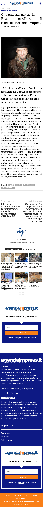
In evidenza (12, 10)
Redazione (6, 26)
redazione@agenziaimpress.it (21, 388)
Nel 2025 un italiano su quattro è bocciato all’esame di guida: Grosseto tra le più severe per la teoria (21, 285)
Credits (26, 504)
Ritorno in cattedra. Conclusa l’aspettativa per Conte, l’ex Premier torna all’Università (10, 210)
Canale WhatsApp (21, 498)
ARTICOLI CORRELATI (13, 249)
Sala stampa (6, 440)
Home (2, 8)
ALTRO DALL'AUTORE (29, 249)
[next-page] (23, 293)
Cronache (4, 10)
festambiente (8, 188)
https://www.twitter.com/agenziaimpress (22, 242)
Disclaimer (33, 495)
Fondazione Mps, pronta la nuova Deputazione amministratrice (34, 285)
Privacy (8, 495)
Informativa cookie (20, 495)
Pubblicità (6, 436)
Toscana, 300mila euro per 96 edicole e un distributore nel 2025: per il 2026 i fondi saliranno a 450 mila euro (7, 286)
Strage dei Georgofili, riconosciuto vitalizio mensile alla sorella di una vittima (35, 265)
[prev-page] (20, 293)
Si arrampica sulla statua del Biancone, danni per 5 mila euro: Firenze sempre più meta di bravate (7, 266)
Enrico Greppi (28, 185)
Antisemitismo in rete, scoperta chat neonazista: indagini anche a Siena (21, 265)
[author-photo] (21, 231)
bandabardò (14, 185)
